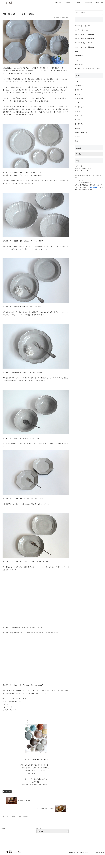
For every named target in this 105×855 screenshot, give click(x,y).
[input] (89, 13)
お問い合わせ (79, 64)
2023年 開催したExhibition (84, 39)
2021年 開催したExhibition (84, 30)
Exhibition (7, 791)
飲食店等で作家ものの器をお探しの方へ (88, 68)
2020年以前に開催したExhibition (86, 26)
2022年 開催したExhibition (84, 34)
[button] (101, 12)
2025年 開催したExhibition (84, 47)
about (77, 51)
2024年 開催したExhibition (85, 43)
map (76, 60)
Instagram (93, 187)
